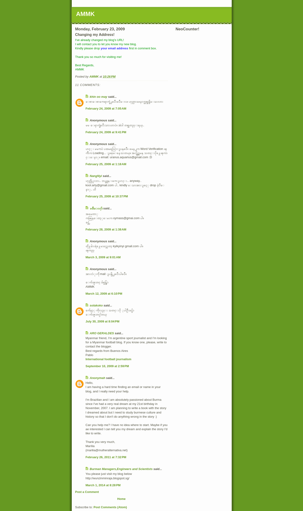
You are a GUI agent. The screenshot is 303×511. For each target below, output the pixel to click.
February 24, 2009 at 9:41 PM (106, 132)
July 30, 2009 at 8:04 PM (102, 321)
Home (121, 499)
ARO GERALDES (102, 333)
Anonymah (97, 378)
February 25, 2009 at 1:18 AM (106, 164)
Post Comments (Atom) (110, 507)
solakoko (96, 305)
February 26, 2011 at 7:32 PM (106, 457)
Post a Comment (87, 492)
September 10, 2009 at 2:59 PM (107, 366)
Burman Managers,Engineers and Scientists (121, 469)
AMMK (85, 13)
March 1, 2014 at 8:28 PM (103, 485)
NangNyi (96, 176)
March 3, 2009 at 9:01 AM (103, 257)
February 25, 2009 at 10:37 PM (107, 196)
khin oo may (98, 96)
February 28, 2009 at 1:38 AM (106, 229)
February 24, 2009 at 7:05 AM (106, 108)
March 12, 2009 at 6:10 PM (104, 293)
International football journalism (108, 359)
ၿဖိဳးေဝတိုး (96, 208)
